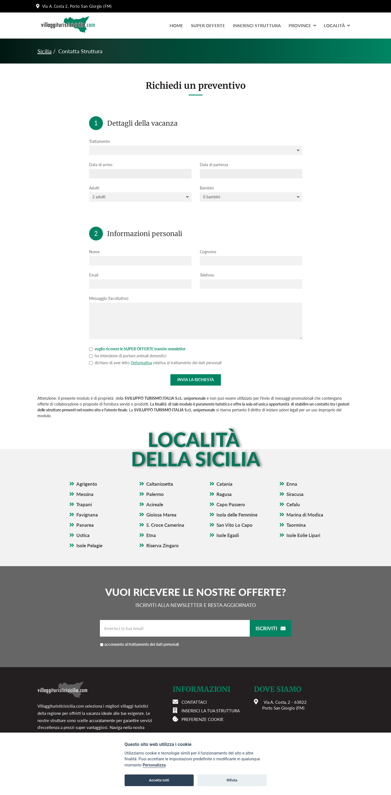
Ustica (83, 535)
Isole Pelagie (89, 545)
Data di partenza (214, 164)
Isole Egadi (227, 535)
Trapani (84, 504)
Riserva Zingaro (162, 545)
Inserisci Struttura (257, 25)
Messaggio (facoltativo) (108, 298)
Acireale (154, 504)
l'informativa (141, 362)
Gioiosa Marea (161, 515)
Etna (151, 535)
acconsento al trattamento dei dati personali (141, 644)
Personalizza (154, 765)
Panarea (85, 525)
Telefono (207, 275)
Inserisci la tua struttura (210, 710)
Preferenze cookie (202, 719)
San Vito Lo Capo (234, 525)
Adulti (94, 188)
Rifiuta (232, 780)
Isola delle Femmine (237, 515)
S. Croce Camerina (165, 525)
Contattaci (194, 702)
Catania (224, 484)
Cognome (208, 251)
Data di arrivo (100, 164)
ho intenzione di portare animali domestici (127, 355)
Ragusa (224, 494)
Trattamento (99, 141)
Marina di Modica (304, 515)
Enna (291, 484)
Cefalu (293, 504)
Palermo (155, 494)
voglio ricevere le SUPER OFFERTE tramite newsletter (137, 348)
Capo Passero (230, 504)
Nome (94, 251)
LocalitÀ (337, 25)
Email (93, 275)
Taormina (296, 525)
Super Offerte (208, 25)
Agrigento (86, 484)
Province (302, 25)
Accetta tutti (159, 780)
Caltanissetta (159, 484)
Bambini (207, 188)
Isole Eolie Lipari (303, 535)
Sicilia (44, 51)
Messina (85, 494)
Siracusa (295, 494)
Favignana (87, 515)
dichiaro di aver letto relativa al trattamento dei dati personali (155, 362)
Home (176, 25)
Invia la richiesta (195, 379)
